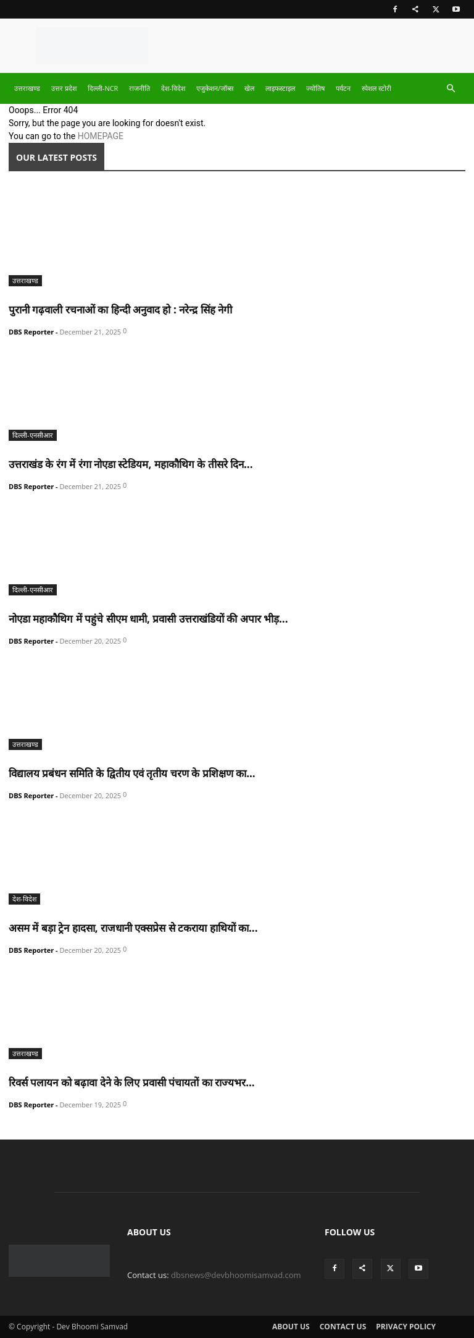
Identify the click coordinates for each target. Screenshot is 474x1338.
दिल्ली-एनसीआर (32, 435)
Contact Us (343, 1326)
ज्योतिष (315, 88)
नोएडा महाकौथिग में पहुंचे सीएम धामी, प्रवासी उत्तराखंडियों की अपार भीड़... (148, 618)
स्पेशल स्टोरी (376, 88)
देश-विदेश (173, 88)
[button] (450, 89)
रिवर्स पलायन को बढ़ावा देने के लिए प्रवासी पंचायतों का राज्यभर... (132, 1082)
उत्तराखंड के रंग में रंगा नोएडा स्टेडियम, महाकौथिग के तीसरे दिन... (131, 464)
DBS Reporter (31, 331)
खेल (249, 88)
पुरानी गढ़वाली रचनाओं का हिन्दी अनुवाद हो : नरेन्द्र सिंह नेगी (120, 309)
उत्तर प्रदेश (64, 88)
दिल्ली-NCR (103, 88)
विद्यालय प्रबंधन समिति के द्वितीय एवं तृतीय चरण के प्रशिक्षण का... (132, 773)
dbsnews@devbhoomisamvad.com (236, 1274)
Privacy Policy (406, 1326)
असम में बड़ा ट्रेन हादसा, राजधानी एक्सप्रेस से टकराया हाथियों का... (133, 928)
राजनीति (139, 88)
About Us (291, 1326)
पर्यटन (343, 88)
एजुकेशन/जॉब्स (214, 88)
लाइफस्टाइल (280, 88)
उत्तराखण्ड (27, 88)
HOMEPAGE (100, 136)
